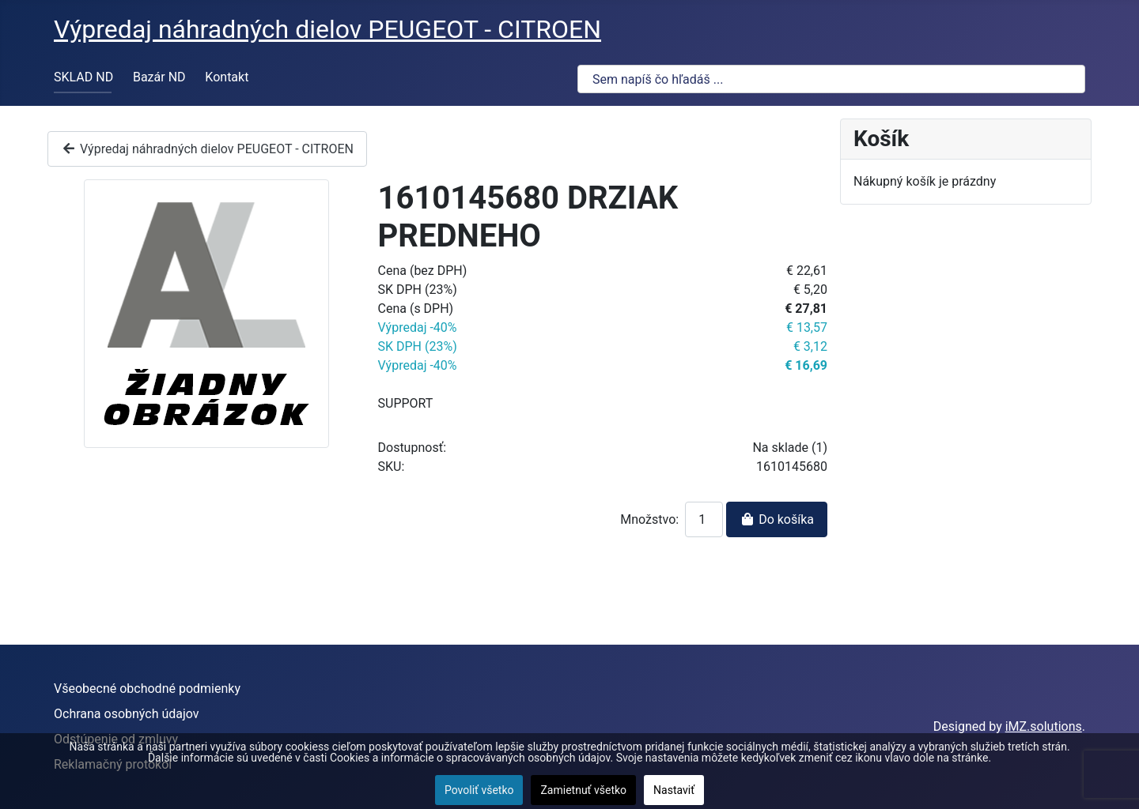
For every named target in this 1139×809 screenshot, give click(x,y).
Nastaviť (673, 790)
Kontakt (226, 77)
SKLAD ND (83, 77)
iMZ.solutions (1043, 726)
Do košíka (777, 519)
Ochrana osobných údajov (126, 713)
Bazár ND (159, 77)
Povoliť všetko (479, 790)
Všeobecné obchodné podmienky (147, 688)
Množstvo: (649, 519)
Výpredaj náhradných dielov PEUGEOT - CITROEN (207, 148)
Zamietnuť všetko (583, 790)
